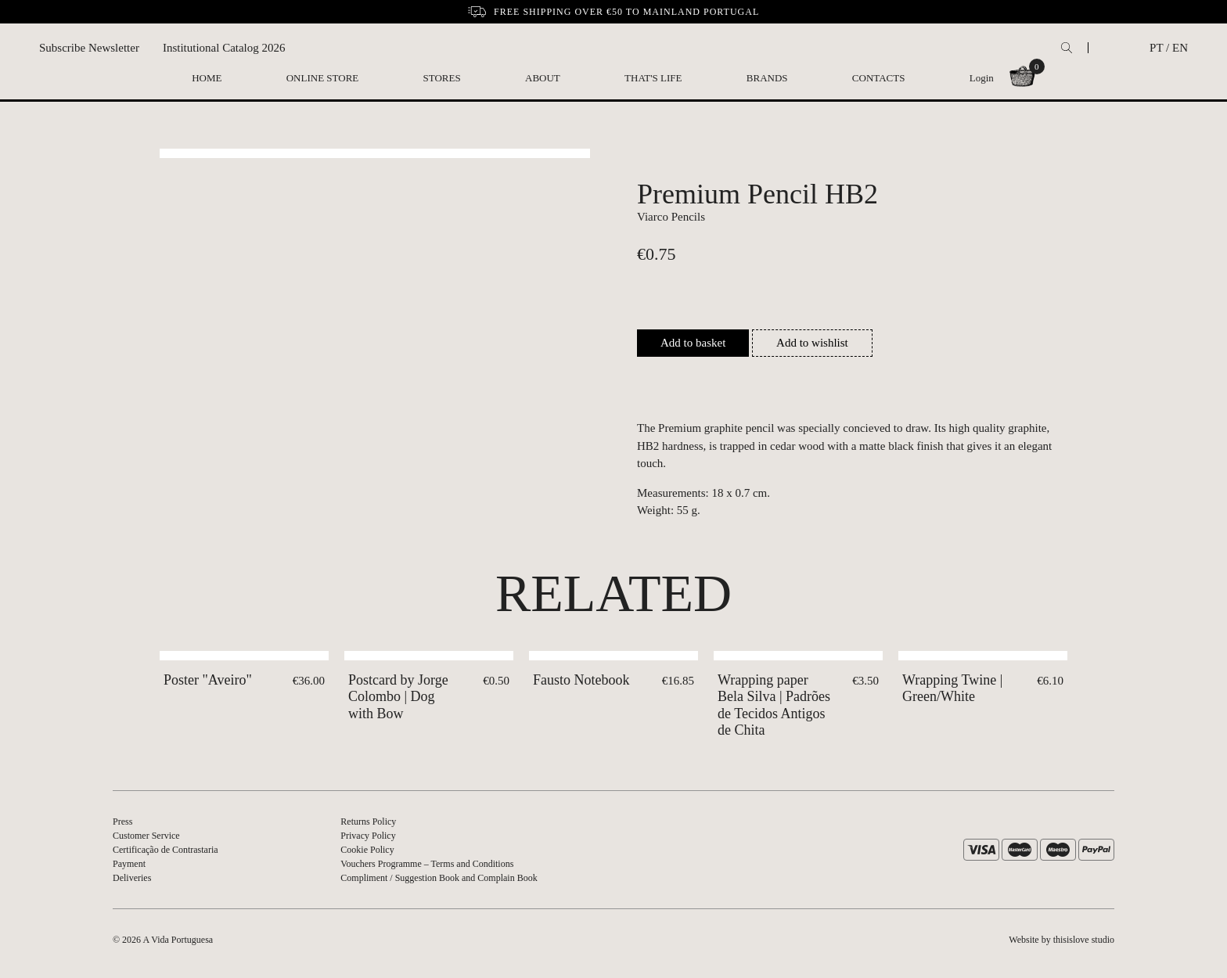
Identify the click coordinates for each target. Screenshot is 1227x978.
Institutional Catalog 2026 (224, 47)
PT (1156, 47)
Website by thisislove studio (1061, 939)
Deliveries (132, 877)
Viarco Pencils (671, 216)
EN (1180, 47)
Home (206, 78)
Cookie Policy (367, 849)
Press (122, 821)
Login (982, 78)
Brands (767, 78)
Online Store (322, 78)
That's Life (653, 78)
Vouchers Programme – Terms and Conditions (426, 863)
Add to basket (692, 342)
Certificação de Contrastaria (165, 849)
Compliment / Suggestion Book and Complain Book (438, 877)
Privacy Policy (367, 835)
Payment (129, 863)
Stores (442, 78)
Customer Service (146, 835)
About (542, 78)
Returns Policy (368, 821)
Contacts (878, 78)
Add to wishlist (812, 342)
